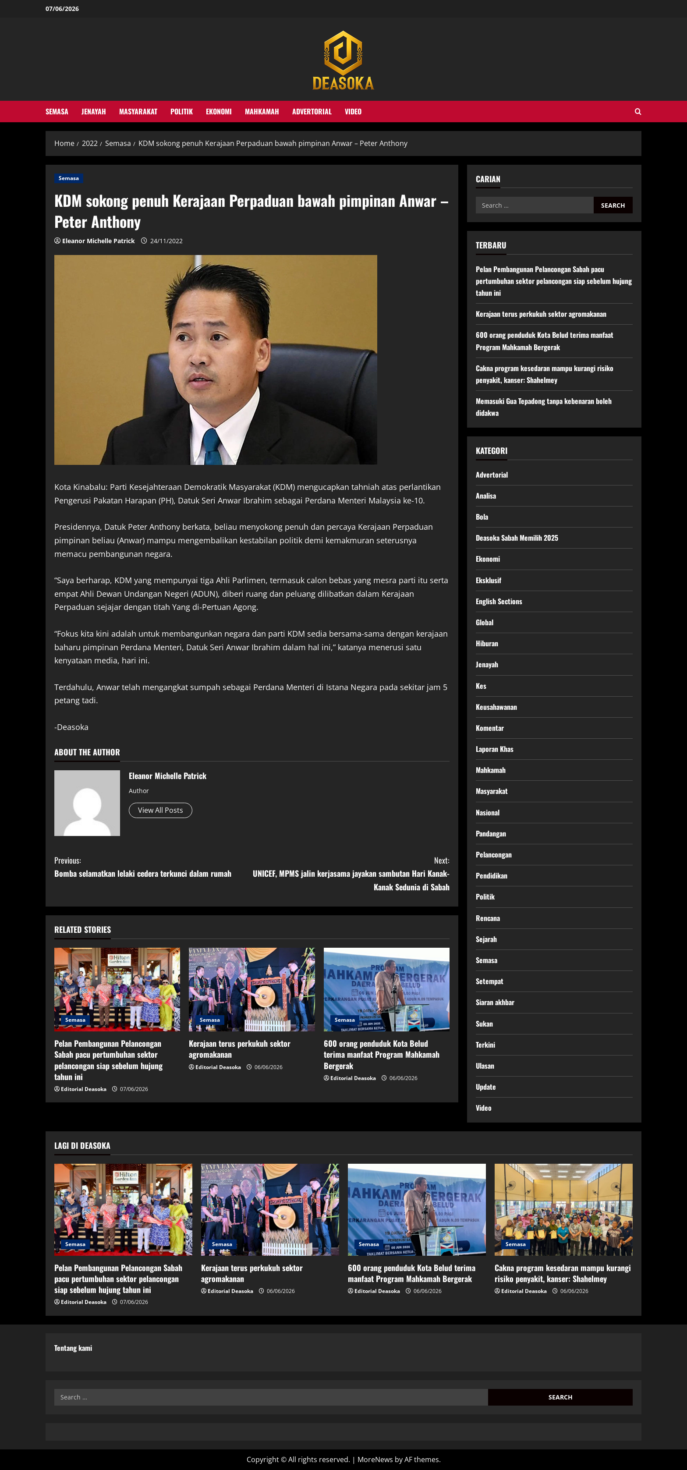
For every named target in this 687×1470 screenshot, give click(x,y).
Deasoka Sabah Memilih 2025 (517, 537)
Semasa (57, 111)
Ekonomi (219, 111)
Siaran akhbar (495, 1002)
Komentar (490, 728)
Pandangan (491, 833)
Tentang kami (73, 1347)
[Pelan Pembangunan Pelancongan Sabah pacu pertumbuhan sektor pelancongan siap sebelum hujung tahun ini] (117, 990)
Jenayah (93, 111)
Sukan (484, 1023)
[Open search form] (638, 111)
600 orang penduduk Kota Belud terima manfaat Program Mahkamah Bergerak (381, 1054)
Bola (482, 516)
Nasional (487, 812)
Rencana (488, 918)
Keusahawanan (496, 706)
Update (486, 1086)
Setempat (489, 981)
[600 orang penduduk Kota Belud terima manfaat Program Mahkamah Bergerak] (387, 990)
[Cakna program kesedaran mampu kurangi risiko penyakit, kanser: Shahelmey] (564, 1210)
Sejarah (486, 939)
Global (484, 622)
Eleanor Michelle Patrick (98, 241)
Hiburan (487, 643)
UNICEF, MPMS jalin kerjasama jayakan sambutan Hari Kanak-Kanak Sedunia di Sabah (351, 873)
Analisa (486, 495)
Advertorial (312, 111)
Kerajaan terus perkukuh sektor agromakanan (239, 1049)
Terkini (485, 1044)
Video (353, 111)
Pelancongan (494, 854)
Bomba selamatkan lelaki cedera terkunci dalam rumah (153, 866)
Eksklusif (488, 580)
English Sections (499, 601)
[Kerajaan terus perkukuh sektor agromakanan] (252, 990)
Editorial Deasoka (83, 1089)
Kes (481, 685)
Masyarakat (138, 111)
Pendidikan (491, 875)
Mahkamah (262, 111)
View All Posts (160, 810)
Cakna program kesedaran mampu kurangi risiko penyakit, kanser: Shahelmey (563, 1273)
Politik (181, 111)
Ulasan (485, 1065)
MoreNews (375, 1459)
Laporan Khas (494, 749)
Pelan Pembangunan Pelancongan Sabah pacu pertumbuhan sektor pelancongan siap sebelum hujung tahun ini (108, 1060)
